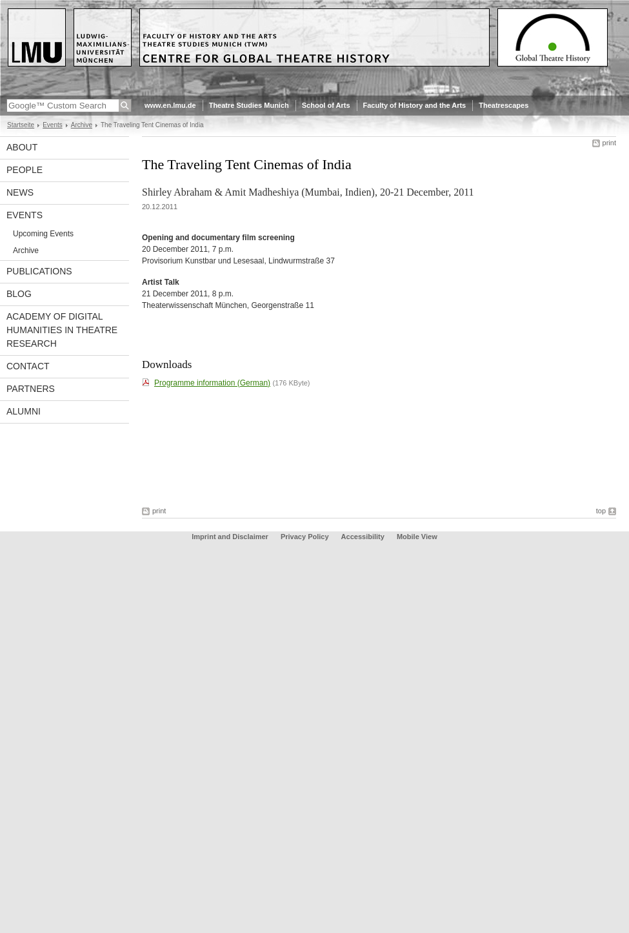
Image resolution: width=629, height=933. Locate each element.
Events (53, 124)
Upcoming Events (43, 233)
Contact (28, 366)
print (609, 143)
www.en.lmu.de (170, 105)
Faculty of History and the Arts (414, 105)
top (601, 511)
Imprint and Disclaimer (230, 536)
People (24, 170)
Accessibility (363, 536)
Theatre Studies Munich (249, 105)
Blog (19, 294)
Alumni (23, 411)
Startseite (20, 124)
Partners (30, 389)
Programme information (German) (212, 382)
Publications (39, 271)
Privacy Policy (305, 536)
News (20, 192)
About (21, 147)
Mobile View (417, 536)
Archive (81, 124)
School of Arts (326, 105)
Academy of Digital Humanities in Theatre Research (61, 330)
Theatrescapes (503, 105)
